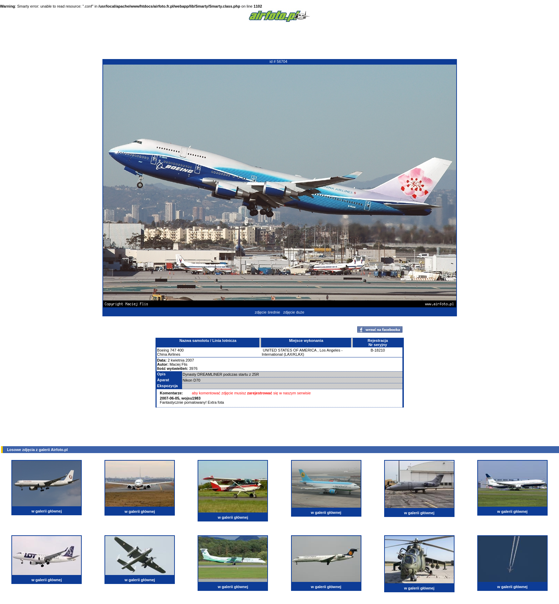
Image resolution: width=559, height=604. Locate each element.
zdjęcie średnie (267, 312)
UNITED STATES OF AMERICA (289, 350)
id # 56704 (278, 61)
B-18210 (378, 350)
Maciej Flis (179, 364)
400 (180, 350)
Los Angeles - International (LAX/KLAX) (302, 352)
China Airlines (168, 354)
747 (173, 350)
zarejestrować (259, 393)
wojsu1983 (191, 398)
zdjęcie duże (293, 312)
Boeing (163, 350)
